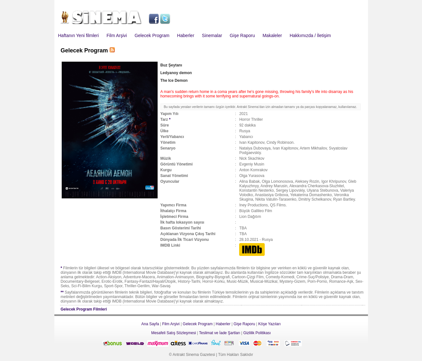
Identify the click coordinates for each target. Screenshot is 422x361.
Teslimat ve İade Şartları (219, 333)
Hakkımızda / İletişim (310, 35)
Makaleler (272, 35)
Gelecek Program (152, 35)
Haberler (185, 35)
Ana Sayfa (150, 324)
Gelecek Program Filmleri (84, 309)
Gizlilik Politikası (257, 333)
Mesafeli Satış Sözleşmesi (173, 333)
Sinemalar (212, 35)
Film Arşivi (116, 35)
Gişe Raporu (242, 35)
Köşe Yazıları (269, 324)
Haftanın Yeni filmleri (78, 35)
